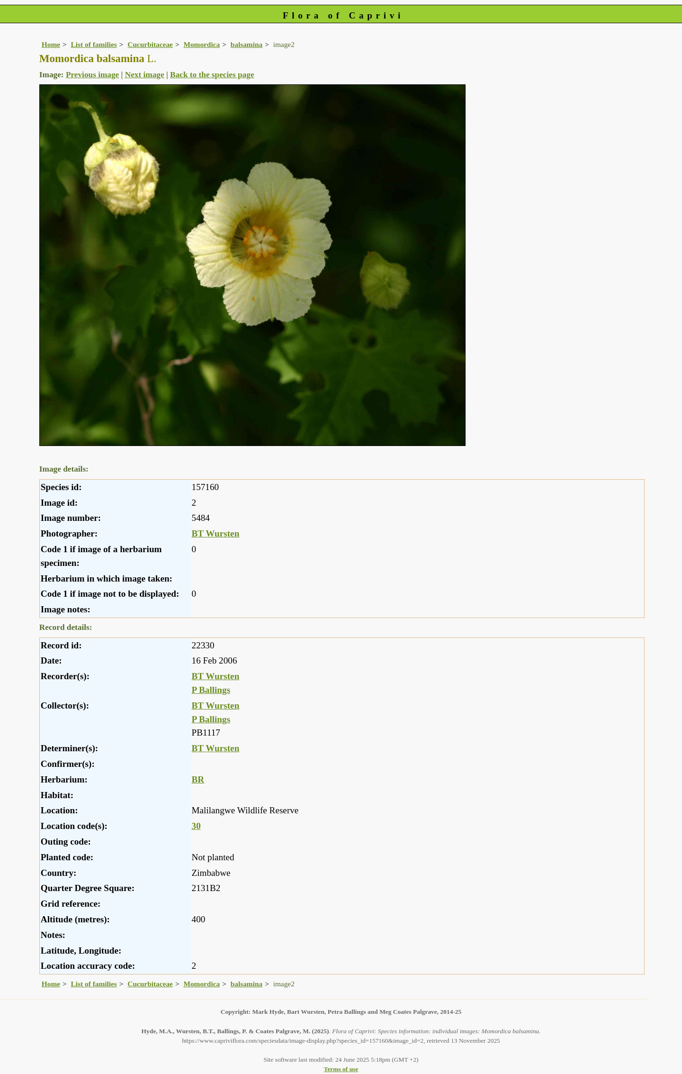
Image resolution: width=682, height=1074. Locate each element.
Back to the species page (212, 74)
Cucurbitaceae (150, 44)
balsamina (246, 44)
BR (198, 779)
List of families (94, 44)
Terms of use (341, 1069)
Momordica (201, 44)
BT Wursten (216, 533)
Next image (144, 74)
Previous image (92, 74)
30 (196, 826)
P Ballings (211, 690)
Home (51, 44)
